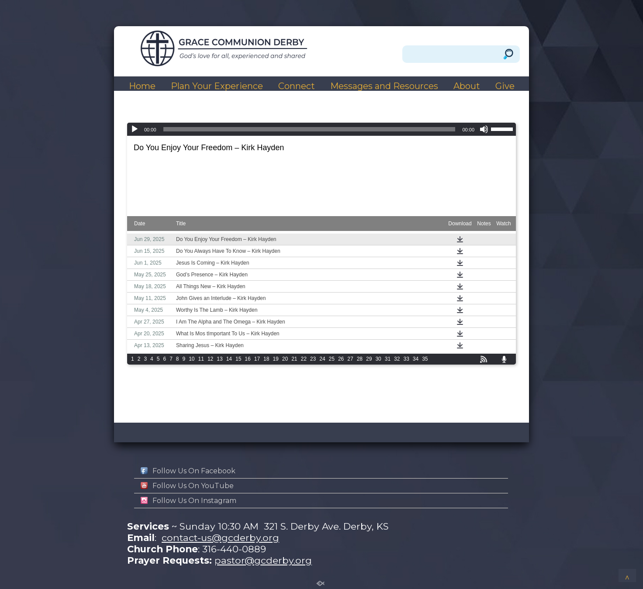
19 (275, 359)
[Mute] (484, 129)
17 (257, 359)
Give (505, 86)
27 (350, 359)
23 (313, 359)
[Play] (134, 129)
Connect (296, 86)
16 (247, 359)
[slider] (309, 129)
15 (238, 359)
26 (341, 359)
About (466, 86)
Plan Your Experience (217, 86)
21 (294, 359)
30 (378, 359)
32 (397, 359)
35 (425, 359)
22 (304, 359)
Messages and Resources (384, 86)
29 (369, 359)
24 (322, 359)
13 (219, 359)
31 (388, 359)
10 (191, 359)
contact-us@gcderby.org (220, 537)
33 (406, 359)
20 (285, 359)
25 (332, 359)
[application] (321, 129)
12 (210, 359)
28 (360, 359)
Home (142, 86)
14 (229, 359)
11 (201, 359)
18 (266, 359)
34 (415, 359)
